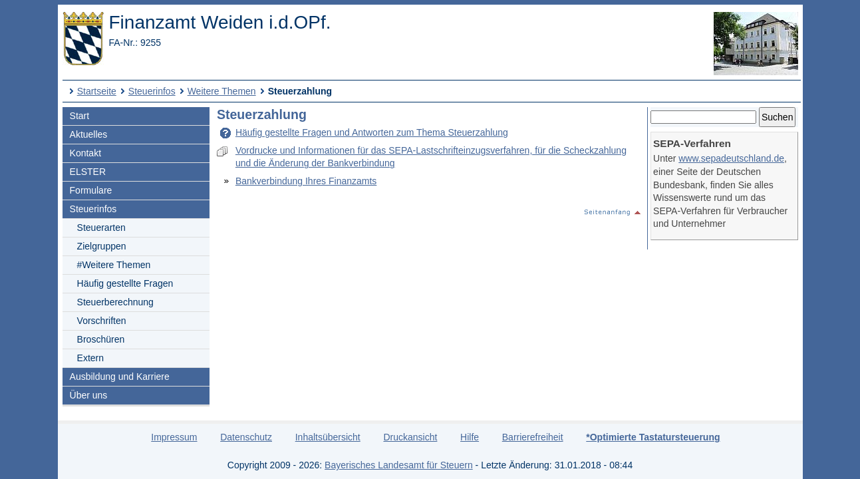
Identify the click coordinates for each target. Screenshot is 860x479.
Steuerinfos (152, 91)
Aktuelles (89, 134)
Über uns (89, 395)
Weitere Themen (222, 91)
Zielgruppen (101, 246)
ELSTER (88, 171)
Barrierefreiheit (532, 437)
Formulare (91, 190)
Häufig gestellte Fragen (125, 283)
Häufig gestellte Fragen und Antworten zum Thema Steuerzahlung (371, 132)
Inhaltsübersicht (327, 437)
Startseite (96, 91)
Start (80, 115)
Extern (90, 358)
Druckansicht (410, 437)
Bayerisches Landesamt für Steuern (399, 465)
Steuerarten (101, 227)
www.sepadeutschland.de (731, 158)
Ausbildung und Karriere (120, 376)
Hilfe (469, 437)
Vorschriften (101, 320)
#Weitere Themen (114, 264)
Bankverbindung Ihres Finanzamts (305, 181)
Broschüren (101, 339)
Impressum (174, 437)
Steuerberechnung (115, 302)
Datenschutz (246, 437)
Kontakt (85, 153)
